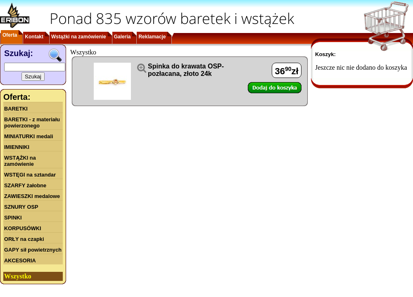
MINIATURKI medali (28, 136)
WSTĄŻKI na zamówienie (20, 161)
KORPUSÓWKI (22, 228)
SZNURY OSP (21, 207)
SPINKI (13, 217)
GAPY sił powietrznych (33, 250)
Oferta (9, 35)
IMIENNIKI (16, 147)
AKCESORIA (20, 260)
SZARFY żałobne (25, 185)
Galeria (122, 37)
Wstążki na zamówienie (78, 37)
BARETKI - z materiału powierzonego (32, 122)
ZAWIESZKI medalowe (32, 196)
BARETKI (16, 109)
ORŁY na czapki (24, 239)
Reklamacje (152, 37)
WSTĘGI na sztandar (30, 175)
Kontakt (34, 37)
